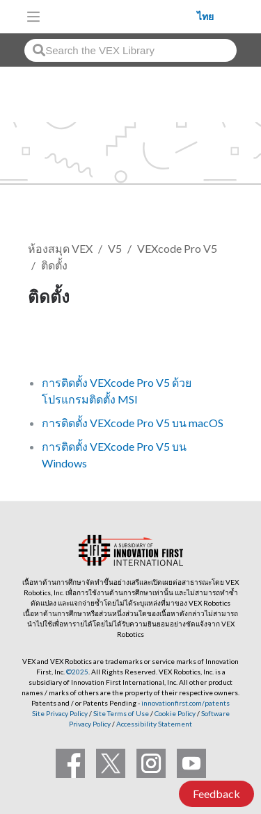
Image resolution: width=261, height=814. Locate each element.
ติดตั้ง (54, 265)
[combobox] (130, 50)
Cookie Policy (175, 713)
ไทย (205, 16)
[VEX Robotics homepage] (122, 16)
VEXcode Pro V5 (177, 248)
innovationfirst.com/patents (185, 703)
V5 (115, 248)
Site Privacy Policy (60, 713)
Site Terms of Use (120, 713)
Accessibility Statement (154, 724)
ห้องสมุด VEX (60, 248)
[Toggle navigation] (33, 17)
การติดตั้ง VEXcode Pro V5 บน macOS (132, 422)
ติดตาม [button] (53, 343)
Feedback (216, 793)
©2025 (77, 671)
